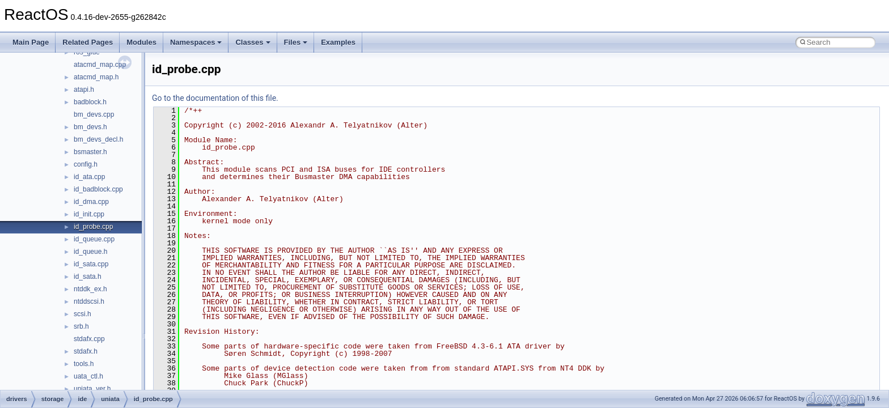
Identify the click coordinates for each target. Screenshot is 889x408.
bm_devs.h (90, 127)
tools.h (84, 364)
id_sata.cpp (91, 264)
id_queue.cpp (94, 239)
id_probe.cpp (93, 227)
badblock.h (90, 102)
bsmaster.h (90, 152)
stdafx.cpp (89, 339)
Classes (252, 42)
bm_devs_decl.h (98, 139)
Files (296, 42)
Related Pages (87, 42)
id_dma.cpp (91, 202)
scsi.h (82, 314)
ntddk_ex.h (90, 289)
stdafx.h (86, 351)
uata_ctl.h (88, 376)
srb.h (81, 326)
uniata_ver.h (92, 389)
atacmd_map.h (96, 77)
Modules (141, 42)
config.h (86, 164)
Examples (338, 42)
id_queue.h (90, 252)
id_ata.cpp (89, 177)
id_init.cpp (89, 214)
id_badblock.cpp (98, 189)
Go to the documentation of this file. (215, 98)
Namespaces (196, 42)
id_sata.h (87, 276)
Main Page (30, 42)
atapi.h (84, 90)
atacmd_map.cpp (100, 65)
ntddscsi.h (89, 301)
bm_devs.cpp (94, 114)
